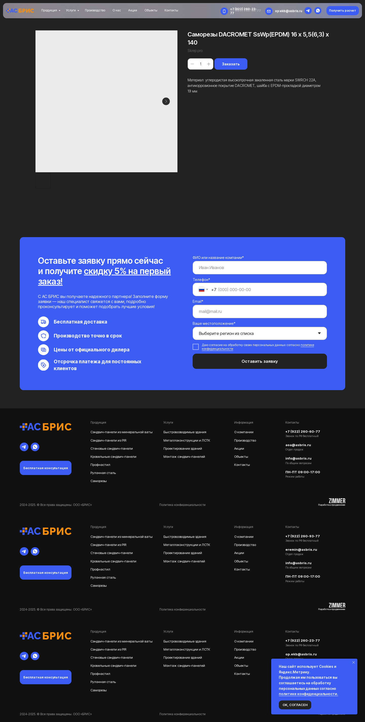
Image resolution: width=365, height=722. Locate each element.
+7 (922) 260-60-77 (302, 431)
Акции (132, 10)
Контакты (171, 10)
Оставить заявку (260, 361)
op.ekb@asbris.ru (288, 11)
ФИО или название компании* (218, 257)
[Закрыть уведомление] (353, 662)
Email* (198, 301)
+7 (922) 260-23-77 (302, 640)
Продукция (49, 10)
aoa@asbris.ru (298, 445)
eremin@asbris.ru (301, 549)
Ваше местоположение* (214, 323)
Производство (95, 10)
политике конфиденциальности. (308, 694)
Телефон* (201, 279)
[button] (342, 10)
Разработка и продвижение (331, 504)
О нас (117, 10)
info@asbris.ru (298, 458)
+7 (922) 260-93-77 (302, 536)
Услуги (71, 10)
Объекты (150, 10)
